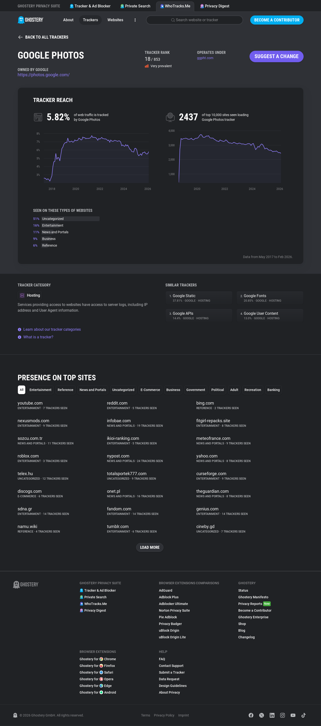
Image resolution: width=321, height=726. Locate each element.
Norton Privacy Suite (174, 611)
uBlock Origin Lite (172, 637)
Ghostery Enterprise (253, 617)
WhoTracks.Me (175, 6)
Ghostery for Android (98, 693)
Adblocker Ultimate (173, 604)
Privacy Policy (164, 715)
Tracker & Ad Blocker (90, 6)
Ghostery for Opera (96, 679)
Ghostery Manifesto (253, 597)
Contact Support (171, 666)
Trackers (90, 20)
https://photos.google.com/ (44, 74)
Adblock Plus (168, 597)
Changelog (246, 637)
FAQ (162, 659)
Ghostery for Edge (96, 686)
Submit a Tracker (172, 673)
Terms (145, 715)
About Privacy (169, 693)
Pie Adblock (168, 617)
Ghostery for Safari (96, 673)
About (68, 20)
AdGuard (165, 591)
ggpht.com (205, 58)
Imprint (183, 715)
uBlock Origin (169, 631)
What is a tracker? (35, 337)
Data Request (169, 679)
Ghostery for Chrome (98, 659)
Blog (241, 631)
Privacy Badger (170, 624)
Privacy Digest (214, 6)
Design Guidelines (173, 686)
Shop (242, 624)
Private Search (135, 6)
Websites (115, 20)
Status (243, 591)
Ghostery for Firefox (97, 666)
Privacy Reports (254, 604)
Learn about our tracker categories (49, 329)
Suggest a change (277, 56)
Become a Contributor (277, 19)
